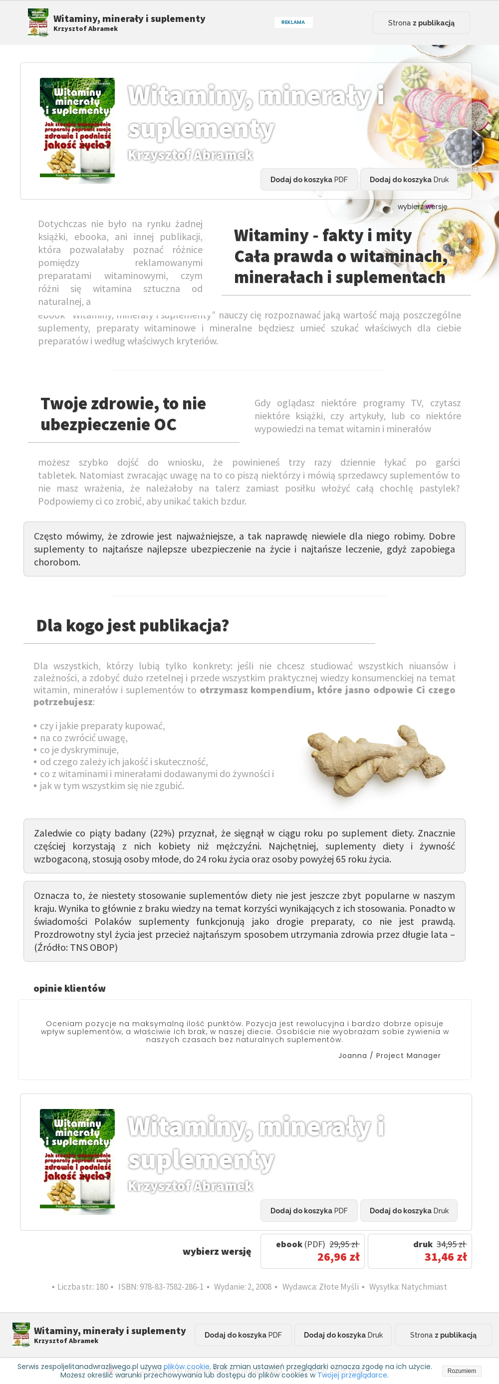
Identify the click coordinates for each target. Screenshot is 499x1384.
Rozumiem (462, 1371)
